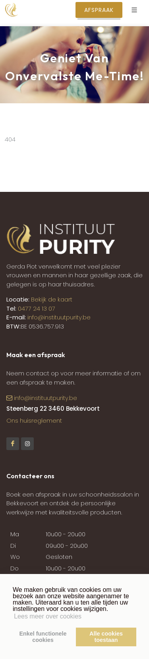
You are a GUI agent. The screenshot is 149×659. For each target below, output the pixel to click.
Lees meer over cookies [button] (47, 616)
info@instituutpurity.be (59, 317)
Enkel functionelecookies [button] (42, 636)
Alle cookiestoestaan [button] (106, 636)
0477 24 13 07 (36, 308)
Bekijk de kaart (50, 299)
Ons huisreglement (34, 420)
